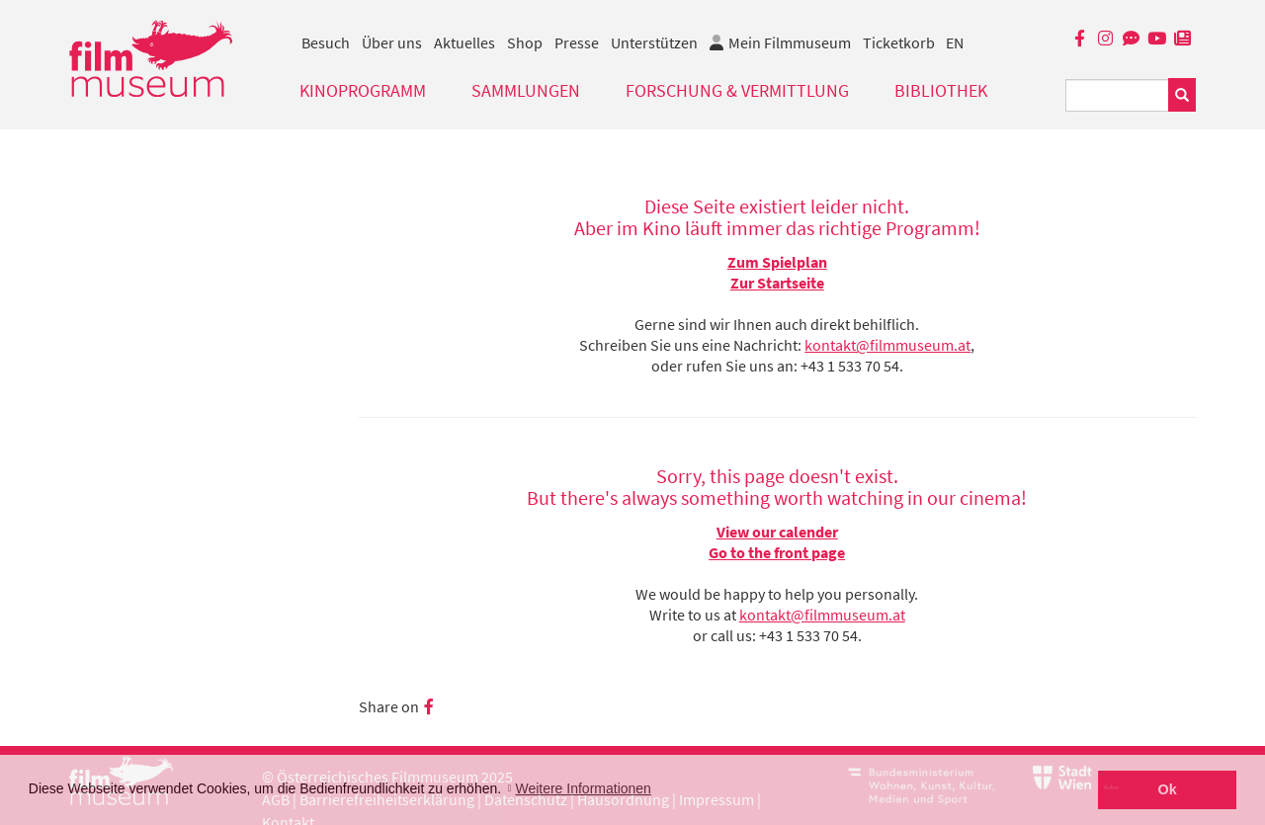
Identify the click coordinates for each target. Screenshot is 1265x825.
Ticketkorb (899, 42)
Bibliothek (940, 90)
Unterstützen (654, 42)
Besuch (325, 42)
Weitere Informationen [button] (582, 788)
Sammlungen (525, 90)
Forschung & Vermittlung (737, 90)
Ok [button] (1167, 789)
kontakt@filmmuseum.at (887, 345)
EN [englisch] (955, 42)
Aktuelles (464, 42)
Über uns (392, 42)
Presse (576, 42)
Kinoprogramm (362, 90)
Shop (525, 42)
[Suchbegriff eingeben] (1117, 95)
